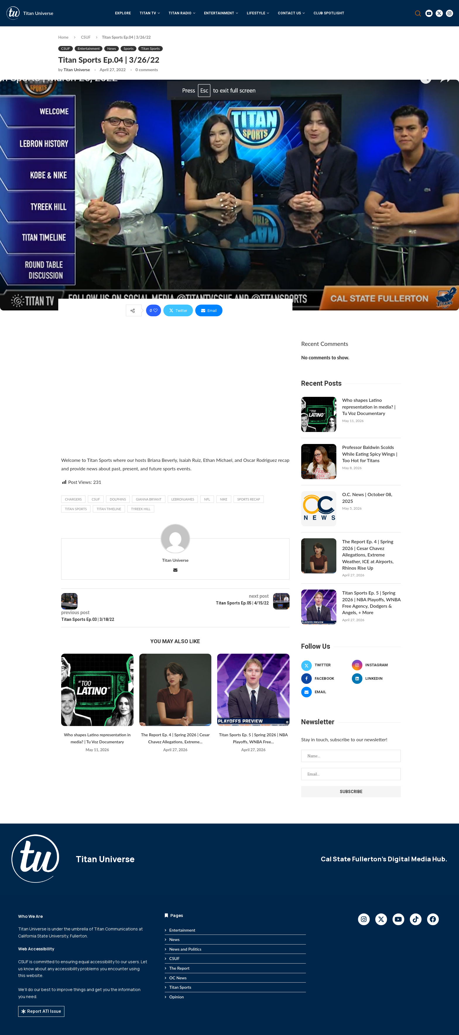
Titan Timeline (109, 509)
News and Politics (185, 949)
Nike (223, 499)
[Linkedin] (376, 678)
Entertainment (219, 13)
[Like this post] (155, 310)
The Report (179, 968)
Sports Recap (248, 499)
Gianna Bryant (148, 499)
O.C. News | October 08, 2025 (367, 497)
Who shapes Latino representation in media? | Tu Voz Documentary (368, 406)
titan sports (76, 509)
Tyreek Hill (140, 509)
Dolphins (118, 499)
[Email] (325, 692)
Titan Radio (180, 13)
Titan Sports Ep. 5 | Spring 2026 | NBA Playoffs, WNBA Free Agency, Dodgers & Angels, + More (371, 602)
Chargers (73, 499)
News (174, 939)
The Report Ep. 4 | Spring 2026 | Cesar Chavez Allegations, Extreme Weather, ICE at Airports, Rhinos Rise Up (368, 555)
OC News (177, 977)
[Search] (418, 13)
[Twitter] (439, 13)
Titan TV (148, 13)
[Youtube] (429, 13)
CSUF (86, 37)
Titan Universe (38, 13)
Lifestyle (256, 13)
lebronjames (183, 499)
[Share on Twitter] (178, 310)
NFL (207, 499)
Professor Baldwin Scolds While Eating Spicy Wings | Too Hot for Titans (369, 453)
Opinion (176, 996)
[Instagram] (449, 13)
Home (63, 37)
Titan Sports (180, 987)
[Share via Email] (208, 310)
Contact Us (289, 13)
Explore (123, 13)
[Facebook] (325, 678)
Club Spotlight (329, 13)
